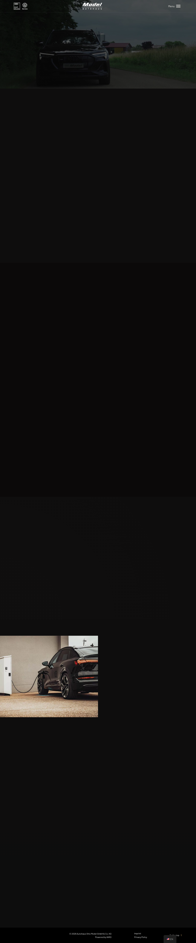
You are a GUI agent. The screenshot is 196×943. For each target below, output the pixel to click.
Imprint (137, 933)
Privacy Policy (140, 937)
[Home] (92, 6)
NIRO (109, 937)
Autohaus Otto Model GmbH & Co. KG (94, 933)
